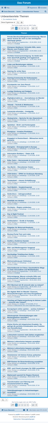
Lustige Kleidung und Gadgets (19, 91)
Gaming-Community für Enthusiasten (22, 78)
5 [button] (27, 28)
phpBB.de (32, 417)
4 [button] (24, 28)
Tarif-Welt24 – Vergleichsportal (19, 187)
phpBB (17, 414)
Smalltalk (17, 43)
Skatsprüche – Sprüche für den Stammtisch (24, 118)
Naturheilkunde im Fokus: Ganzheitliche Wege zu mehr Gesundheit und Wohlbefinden (25, 269)
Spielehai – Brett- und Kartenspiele (21, 125)
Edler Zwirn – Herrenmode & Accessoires (23, 160)
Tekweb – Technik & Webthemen (20, 105)
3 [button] (22, 28)
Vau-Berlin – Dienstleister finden (20, 167)
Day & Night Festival (15, 214)
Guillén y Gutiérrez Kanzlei (18, 241)
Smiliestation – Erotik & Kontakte (20, 221)
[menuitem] (6, 7)
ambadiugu (22, 66)
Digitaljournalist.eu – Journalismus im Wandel (25, 98)
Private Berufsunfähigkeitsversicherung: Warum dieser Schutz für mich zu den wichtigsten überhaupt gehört (26, 38)
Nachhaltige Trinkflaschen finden (20, 254)
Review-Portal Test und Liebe (19, 234)
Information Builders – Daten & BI (20, 154)
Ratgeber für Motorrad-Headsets (20, 227)
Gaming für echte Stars (16, 71)
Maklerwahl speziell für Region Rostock (23, 375)
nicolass (22, 304)
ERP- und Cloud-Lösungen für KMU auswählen (26, 368)
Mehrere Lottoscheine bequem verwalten (23, 341)
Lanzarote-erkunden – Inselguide (20, 111)
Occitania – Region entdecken (19, 207)
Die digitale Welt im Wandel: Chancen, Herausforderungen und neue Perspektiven (24, 293)
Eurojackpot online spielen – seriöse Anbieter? (26, 309)
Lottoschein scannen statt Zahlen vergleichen (25, 335)
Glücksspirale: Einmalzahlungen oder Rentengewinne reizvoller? (22, 316)
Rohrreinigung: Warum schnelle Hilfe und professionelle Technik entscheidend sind (24, 277)
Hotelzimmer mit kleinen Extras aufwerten (24, 355)
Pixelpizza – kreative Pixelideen (19, 132)
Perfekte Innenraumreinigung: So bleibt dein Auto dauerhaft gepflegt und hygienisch (25, 57)
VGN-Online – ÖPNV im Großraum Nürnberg (25, 174)
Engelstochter (23, 42)
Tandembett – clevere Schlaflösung (21, 180)
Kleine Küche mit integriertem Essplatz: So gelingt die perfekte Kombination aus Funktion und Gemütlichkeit (26, 326)
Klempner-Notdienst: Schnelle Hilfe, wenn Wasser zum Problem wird (24, 48)
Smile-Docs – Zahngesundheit (19, 194)
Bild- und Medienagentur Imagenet (21, 248)
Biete (15, 67)
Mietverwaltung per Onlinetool (19, 261)
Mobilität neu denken (15, 201)
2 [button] (19, 28)
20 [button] (33, 28)
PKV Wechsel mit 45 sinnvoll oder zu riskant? (25, 285)
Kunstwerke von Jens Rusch (18, 85)
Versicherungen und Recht (22, 288)
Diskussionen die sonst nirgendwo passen (27, 305)
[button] (12, 28)
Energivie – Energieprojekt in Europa (22, 147)
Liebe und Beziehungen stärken (20, 64)
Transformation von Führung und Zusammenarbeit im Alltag (20, 383)
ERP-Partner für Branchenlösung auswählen (25, 362)
